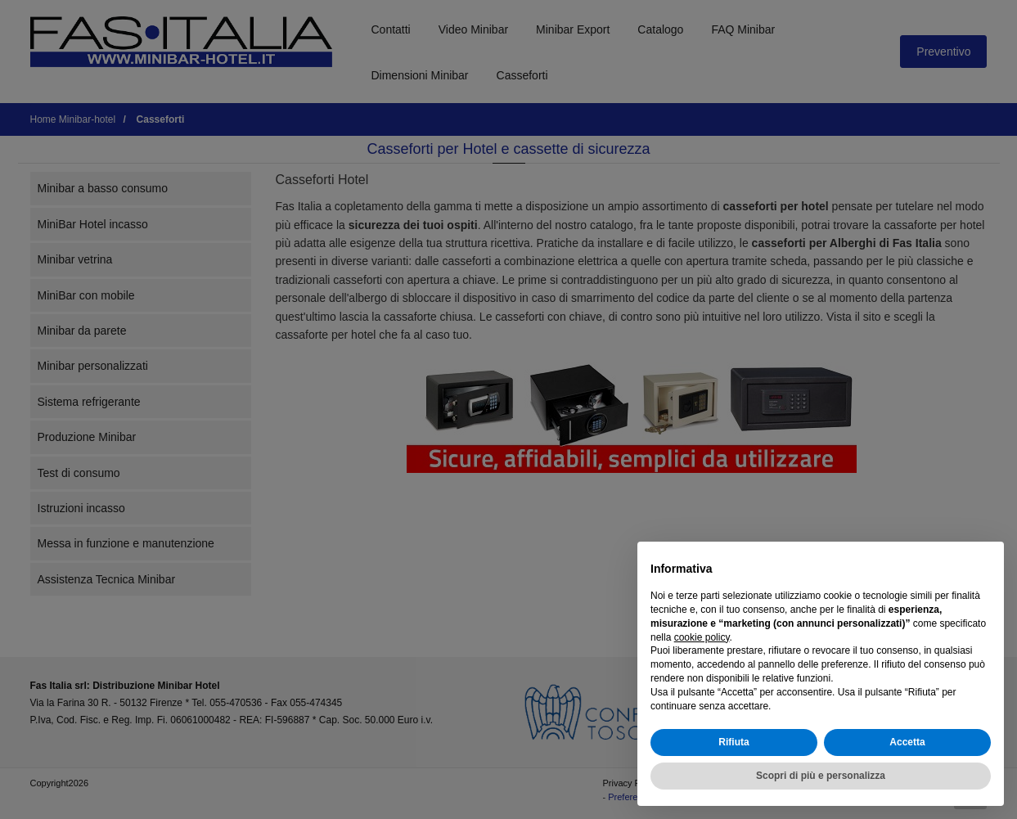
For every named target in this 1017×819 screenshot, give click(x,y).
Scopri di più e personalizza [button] (820, 775)
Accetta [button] (907, 742)
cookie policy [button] (702, 637)
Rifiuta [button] (733, 742)
